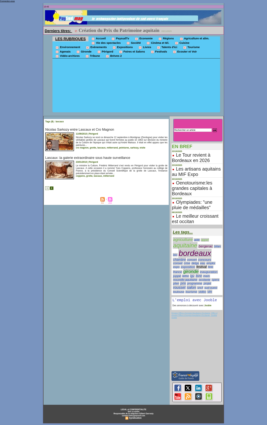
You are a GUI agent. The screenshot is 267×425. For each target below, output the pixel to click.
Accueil (98, 38)
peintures (124, 147)
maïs (206, 276)
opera (215, 279)
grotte (93, 147)
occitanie (204, 279)
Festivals (159, 52)
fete (210, 267)
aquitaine (185, 245)
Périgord (105, 52)
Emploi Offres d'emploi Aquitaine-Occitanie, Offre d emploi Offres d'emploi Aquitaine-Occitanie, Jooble (194, 315)
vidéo (202, 292)
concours (204, 259)
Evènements (96, 47)
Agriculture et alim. (194, 38)
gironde (191, 271)
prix (183, 283)
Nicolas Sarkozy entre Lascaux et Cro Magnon (79, 129)
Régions (166, 38)
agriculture (183, 239)
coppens (80, 176)
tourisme (191, 291)
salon (191, 287)
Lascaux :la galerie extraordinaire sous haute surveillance (87, 158)
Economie (144, 38)
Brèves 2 (114, 56)
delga (195, 263)
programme (194, 283)
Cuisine (182, 43)
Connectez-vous (7, 1)
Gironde (84, 52)
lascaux (101, 147)
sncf (200, 287)
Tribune (92, 56)
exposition (188, 267)
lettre (185, 276)
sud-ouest (211, 287)
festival (201, 267)
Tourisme (191, 47)
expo (176, 267)
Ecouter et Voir (185, 52)
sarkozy (134, 147)
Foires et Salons (132, 52)
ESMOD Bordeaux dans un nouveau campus (123, 30)
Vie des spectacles (106, 43)
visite (142, 147)
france (177, 272)
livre (199, 276)
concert (192, 259)
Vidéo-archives (67, 56)
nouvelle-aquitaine (185, 279)
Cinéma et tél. (157, 43)
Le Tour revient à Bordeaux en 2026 (191, 157)
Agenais (63, 52)
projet (207, 283)
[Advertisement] (136, 86)
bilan (217, 246)
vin (209, 292)
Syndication (135, 418)
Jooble (207, 306)
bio (175, 254)
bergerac (206, 246)
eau (202, 263)
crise (187, 263)
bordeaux (195, 253)
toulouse (178, 291)
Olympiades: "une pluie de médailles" (192, 205)
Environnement (67, 47)
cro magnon (82, 147)
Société (133, 43)
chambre (179, 259)
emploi (211, 263)
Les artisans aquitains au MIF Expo (196, 171)
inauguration (208, 272)
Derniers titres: (58, 31)
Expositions (122, 47)
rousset (179, 287)
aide (197, 239)
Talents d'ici (167, 47)
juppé (177, 276)
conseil (177, 263)
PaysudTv (120, 38)
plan (176, 283)
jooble (174, 318)
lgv (192, 276)
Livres (144, 47)
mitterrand (112, 147)
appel (205, 240)
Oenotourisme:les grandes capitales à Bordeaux (192, 188)
